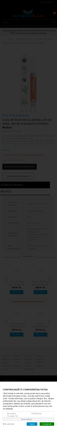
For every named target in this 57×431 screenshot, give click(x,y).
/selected (8, 423)
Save (32, 423)
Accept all (47, 423)
